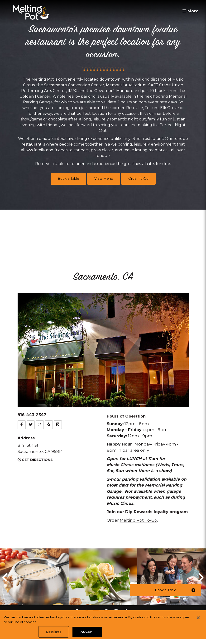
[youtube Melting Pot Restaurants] (96, 612)
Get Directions (35, 460)
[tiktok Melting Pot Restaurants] (125, 612)
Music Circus (120, 464)
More (190, 11)
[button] (165, 590)
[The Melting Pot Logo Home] (31, 12)
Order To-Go (138, 178)
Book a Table (68, 178)
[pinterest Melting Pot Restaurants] (106, 612)
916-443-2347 (32, 414)
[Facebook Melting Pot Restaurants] (76, 612)
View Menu (103, 178)
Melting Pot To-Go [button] (138, 520)
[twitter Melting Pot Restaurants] (85, 612)
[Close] (198, 623)
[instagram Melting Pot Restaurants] (116, 612)
